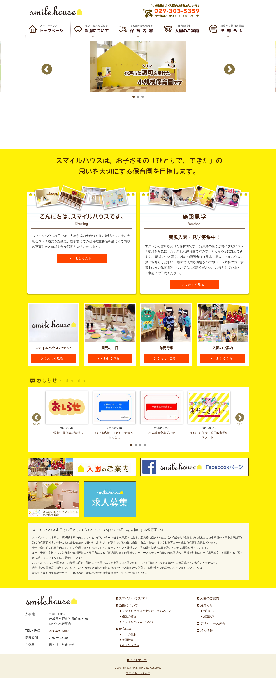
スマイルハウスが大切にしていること (146, 611)
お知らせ (228, 29)
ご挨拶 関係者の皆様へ (67, 432)
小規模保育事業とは (161, 432)
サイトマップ (137, 660)
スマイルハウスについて (93, 29)
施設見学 (208, 616)
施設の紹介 (128, 616)
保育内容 (138, 29)
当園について (127, 605)
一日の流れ (128, 634)
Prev (46, 90)
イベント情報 (130, 645)
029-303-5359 (59, 630)
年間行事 (127, 639)
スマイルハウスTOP (47, 29)
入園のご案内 (183, 29)
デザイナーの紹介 (211, 623)
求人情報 (205, 630)
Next (229, 90)
